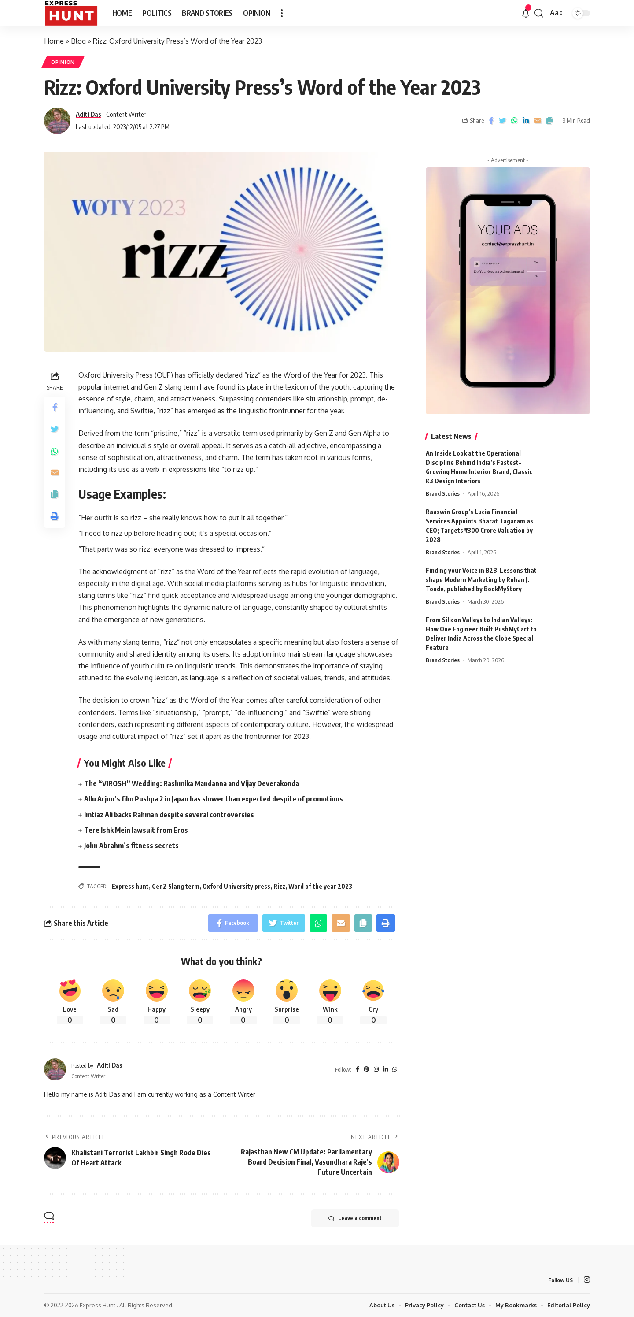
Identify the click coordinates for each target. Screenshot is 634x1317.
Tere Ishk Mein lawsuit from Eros (136, 830)
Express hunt (130, 886)
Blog (78, 41)
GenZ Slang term (175, 886)
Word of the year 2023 (320, 886)
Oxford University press (236, 886)
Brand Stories (443, 487)
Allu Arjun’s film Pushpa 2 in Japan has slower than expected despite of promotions (213, 798)
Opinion (63, 62)
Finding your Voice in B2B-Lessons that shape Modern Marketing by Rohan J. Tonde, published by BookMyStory (481, 574)
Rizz (279, 886)
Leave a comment (355, 1218)
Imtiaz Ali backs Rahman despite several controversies (169, 814)
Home (54, 41)
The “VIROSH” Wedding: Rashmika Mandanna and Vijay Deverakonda (191, 783)
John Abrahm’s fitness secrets (131, 845)
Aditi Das (88, 114)
